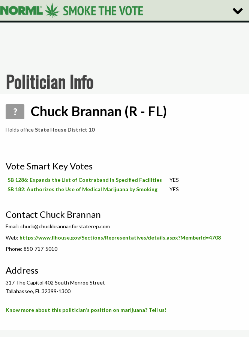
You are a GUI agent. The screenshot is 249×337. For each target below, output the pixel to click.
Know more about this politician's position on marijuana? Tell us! (86, 310)
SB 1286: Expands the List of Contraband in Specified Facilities (85, 180)
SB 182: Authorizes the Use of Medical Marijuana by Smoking (83, 189)
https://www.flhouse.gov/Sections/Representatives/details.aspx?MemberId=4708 (120, 237)
